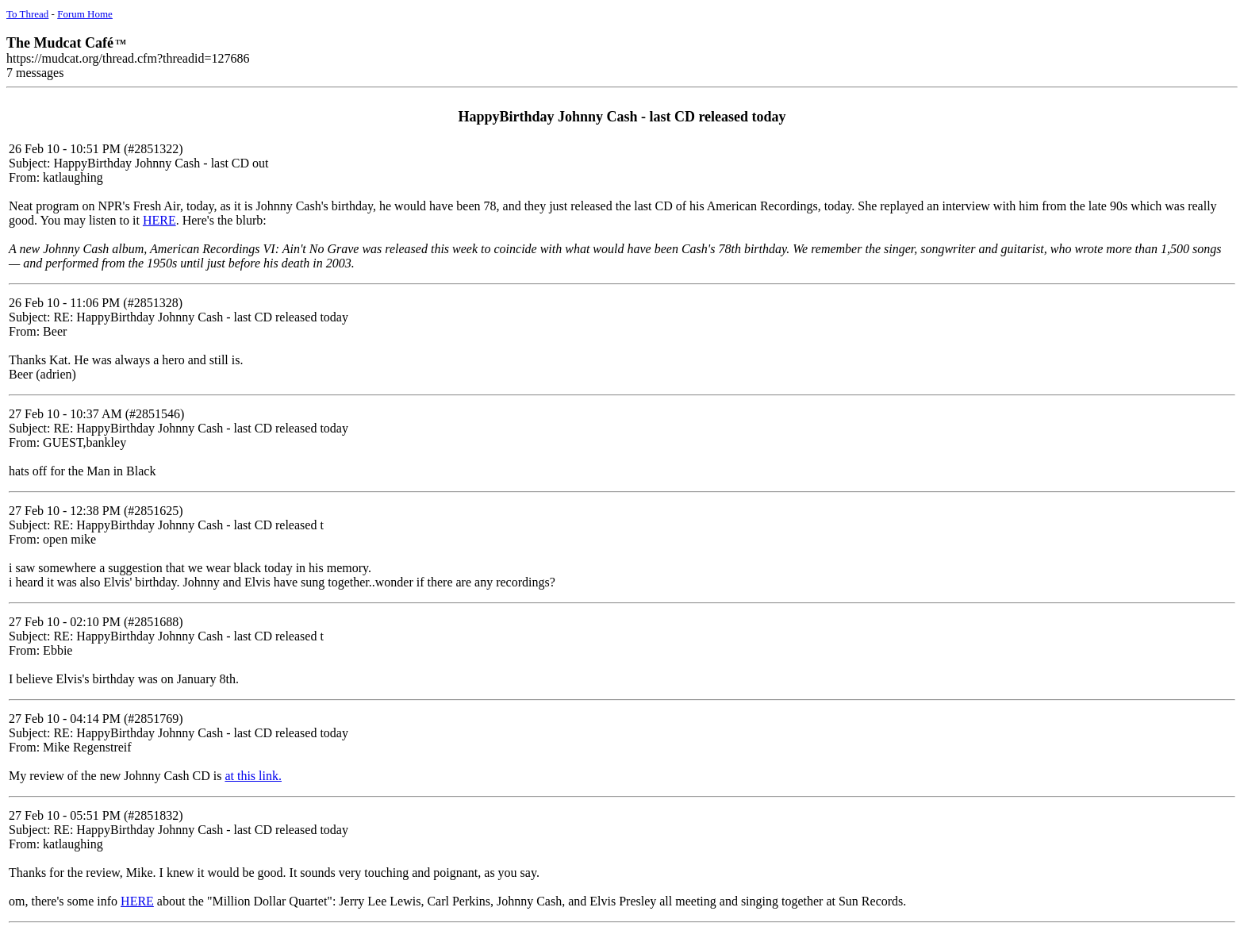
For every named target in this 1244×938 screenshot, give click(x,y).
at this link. (253, 775)
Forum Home (85, 14)
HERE (159, 220)
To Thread (27, 14)
